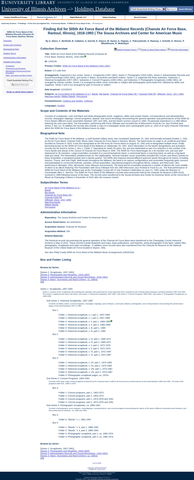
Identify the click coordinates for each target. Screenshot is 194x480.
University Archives (8, 23)
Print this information (178, 50)
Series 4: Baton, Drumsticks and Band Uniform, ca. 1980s (69, 279)
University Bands (59, 23)
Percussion (81, 96)
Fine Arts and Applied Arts (39, 23)
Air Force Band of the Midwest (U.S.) (72, 94)
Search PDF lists (185, 9)
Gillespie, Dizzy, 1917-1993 (170, 94)
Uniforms (88, 101)
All (42, 282)
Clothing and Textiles (73, 101)
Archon (94, 477)
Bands (95, 94)
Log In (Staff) (97, 463)
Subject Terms (9, 53)
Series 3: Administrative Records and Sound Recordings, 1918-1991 (74, 277)
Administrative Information (14, 58)
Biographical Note (11, 49)
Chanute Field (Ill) (147, 94)
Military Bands (68, 96)
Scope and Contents (12, 45)
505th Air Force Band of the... (80, 23)
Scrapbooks (10, 66)
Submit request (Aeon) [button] (125, 50)
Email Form (101, 469)
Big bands (104, 94)
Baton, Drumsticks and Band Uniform (19, 75)
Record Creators (140, 17)
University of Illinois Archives (34, 9)
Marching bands (52, 96)
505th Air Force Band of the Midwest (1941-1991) (86, 66)
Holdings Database (95, 9)
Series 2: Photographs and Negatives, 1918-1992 (65, 274)
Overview (7, 41)
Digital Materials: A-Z (78, 17)
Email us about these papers (19, 92)
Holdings (22, 23)
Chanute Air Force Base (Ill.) (123, 94)
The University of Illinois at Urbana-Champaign (103, 479)
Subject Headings (109, 17)
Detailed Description (12, 62)
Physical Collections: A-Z (47, 17)
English (61, 105)
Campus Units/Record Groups (15, 17)
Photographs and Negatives (16, 68)
